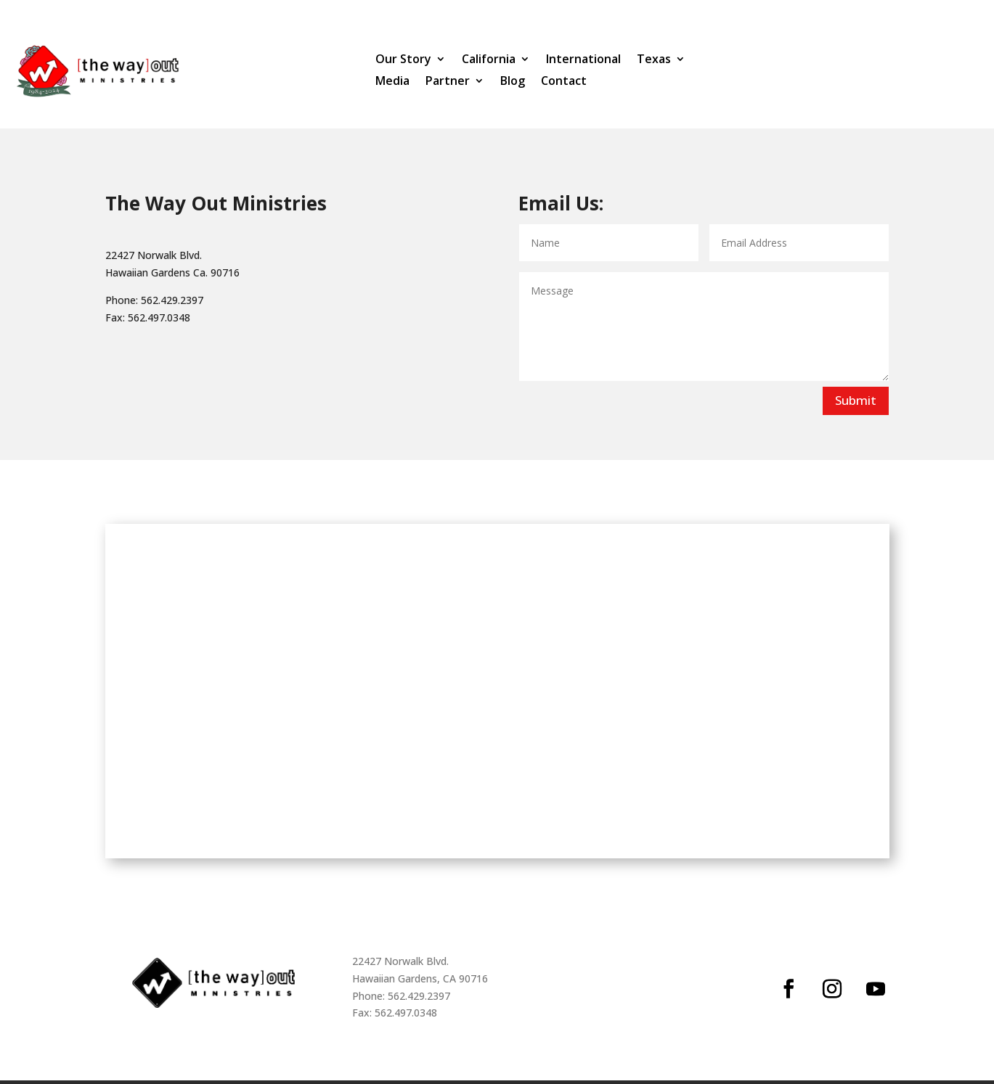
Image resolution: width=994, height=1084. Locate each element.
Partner (447, 82)
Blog (512, 82)
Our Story (403, 60)
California (489, 60)
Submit (855, 403)
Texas (654, 60)
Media (392, 82)
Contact (564, 82)
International (583, 60)
